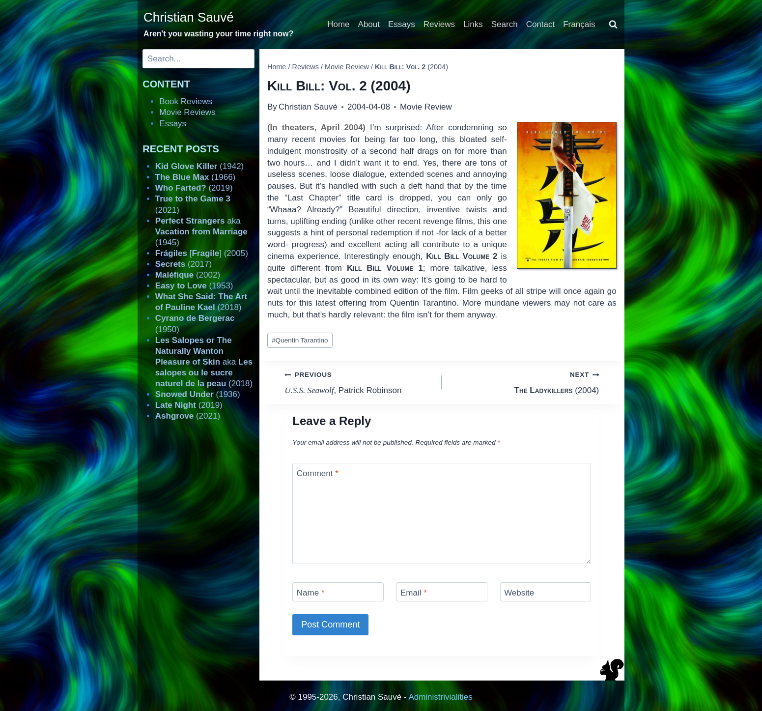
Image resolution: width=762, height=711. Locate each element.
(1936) (197, 394)
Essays (401, 24)
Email (413, 592)
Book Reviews (185, 101)
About (369, 24)
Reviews (439, 24)
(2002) (187, 275)
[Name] (338, 591)
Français (579, 24)
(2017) (183, 264)
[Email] (441, 591)
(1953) (194, 285)
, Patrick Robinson (358, 382)
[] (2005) (201, 253)
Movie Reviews (187, 112)
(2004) (524, 382)
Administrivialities (440, 697)
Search (504, 24)
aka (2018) (204, 362)
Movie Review (426, 107)
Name (311, 592)
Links (473, 24)
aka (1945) (201, 231)
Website (519, 592)
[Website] (546, 591)
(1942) (199, 166)
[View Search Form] (613, 24)
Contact (540, 24)
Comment (318, 473)
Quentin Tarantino (300, 340)
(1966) (195, 177)
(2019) (194, 188)
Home (338, 24)
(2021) (187, 416)
